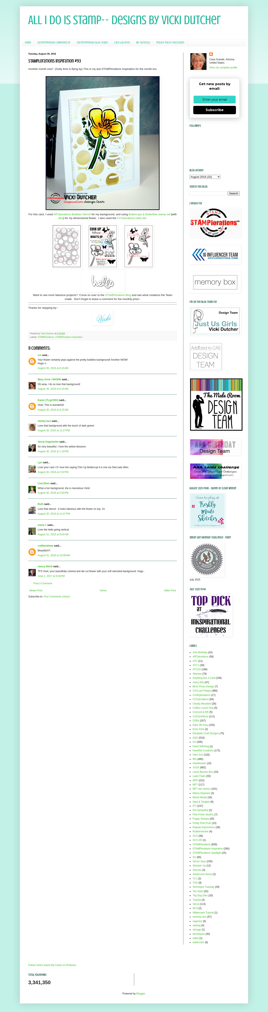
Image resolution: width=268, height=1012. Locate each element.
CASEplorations (201, 695)
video (196, 938)
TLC (195, 878)
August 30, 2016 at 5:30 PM (53, 492)
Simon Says (199, 861)
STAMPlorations (46, 337)
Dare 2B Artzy (200, 725)
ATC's (196, 665)
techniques (199, 934)
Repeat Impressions (204, 827)
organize (197, 921)
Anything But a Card (204, 677)
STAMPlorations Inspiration (68, 337)
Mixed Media (200, 797)
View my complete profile (223, 67)
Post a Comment (43, 583)
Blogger (140, 993)
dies (60, 218)
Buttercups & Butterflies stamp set (149, 214)
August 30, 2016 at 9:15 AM (53, 409)
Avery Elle (198, 682)
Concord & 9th (201, 712)
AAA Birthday (200, 652)
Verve (196, 904)
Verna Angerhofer (48, 441)
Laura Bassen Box (203, 771)
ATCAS (197, 669)
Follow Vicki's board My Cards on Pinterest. (52, 965)
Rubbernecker (200, 831)
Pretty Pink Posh (202, 823)
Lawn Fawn (199, 776)
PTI (195, 805)
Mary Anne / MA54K (49, 379)
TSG (195, 882)
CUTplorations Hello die (131, 218)
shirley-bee (44, 421)
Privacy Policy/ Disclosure (170, 42)
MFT (195, 784)
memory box (199, 916)
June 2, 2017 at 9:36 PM (51, 576)
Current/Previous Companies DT (53, 42)
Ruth (40, 504)
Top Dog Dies (200, 895)
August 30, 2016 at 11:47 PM (54, 513)
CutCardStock (200, 716)
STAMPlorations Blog (118, 295)
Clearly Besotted (202, 703)
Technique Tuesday (203, 886)
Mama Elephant (201, 793)
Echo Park (198, 729)
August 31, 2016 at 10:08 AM (54, 555)
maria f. (42, 525)
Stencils (197, 870)
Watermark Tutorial (203, 912)
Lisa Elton (44, 483)
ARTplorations (201, 656)
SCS (195, 835)
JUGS (196, 767)
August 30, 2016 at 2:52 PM (53, 472)
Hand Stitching (201, 746)
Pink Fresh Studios (203, 814)
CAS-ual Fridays (202, 690)
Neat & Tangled (201, 801)
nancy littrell (45, 566)
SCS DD (197, 840)
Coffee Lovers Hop (203, 707)
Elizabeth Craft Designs (206, 733)
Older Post (170, 590)
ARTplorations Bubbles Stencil (72, 214)
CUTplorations (201, 699)
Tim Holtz (198, 891)
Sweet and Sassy (202, 874)
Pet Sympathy (200, 810)
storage (197, 929)
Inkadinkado (199, 763)
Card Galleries (122, 42)
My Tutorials (143, 42)
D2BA (196, 720)
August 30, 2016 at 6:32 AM (53, 388)
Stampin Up (199, 865)
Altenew (197, 673)
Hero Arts (198, 754)
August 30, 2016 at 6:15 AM (53, 368)
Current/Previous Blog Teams (92, 42)
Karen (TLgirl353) (48, 400)
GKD (195, 737)
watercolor (198, 942)
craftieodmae (45, 545)
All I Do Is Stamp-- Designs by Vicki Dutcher (124, 20)
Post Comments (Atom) (57, 596)
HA (194, 741)
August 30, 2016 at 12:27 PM (54, 430)
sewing (196, 925)
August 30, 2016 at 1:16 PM (53, 451)
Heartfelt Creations (203, 750)
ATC (195, 661)
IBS (195, 759)
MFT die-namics (202, 788)
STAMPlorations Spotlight (207, 852)
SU (194, 857)
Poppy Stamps (201, 818)
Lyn (40, 462)
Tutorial (197, 899)
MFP (195, 780)
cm (39, 355)
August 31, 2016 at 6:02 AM (53, 534)
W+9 (195, 908)
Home (28, 42)
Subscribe (215, 110)
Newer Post (35, 590)
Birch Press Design (203, 686)
